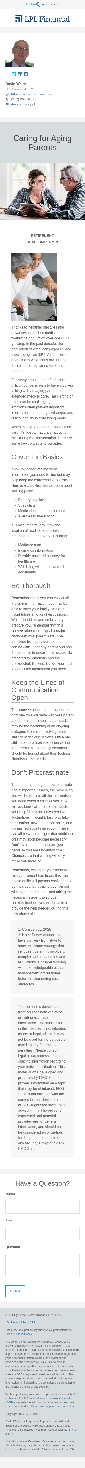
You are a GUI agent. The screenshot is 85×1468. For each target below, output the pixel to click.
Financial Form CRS (23, 1322)
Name (10, 1193)
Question (12, 1247)
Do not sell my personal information (52, 1406)
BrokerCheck (24, 1334)
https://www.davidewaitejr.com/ (31, 94)
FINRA (73, 1429)
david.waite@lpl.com (23, 104)
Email (10, 1220)
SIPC (11, 1433)
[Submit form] (15, 1291)
